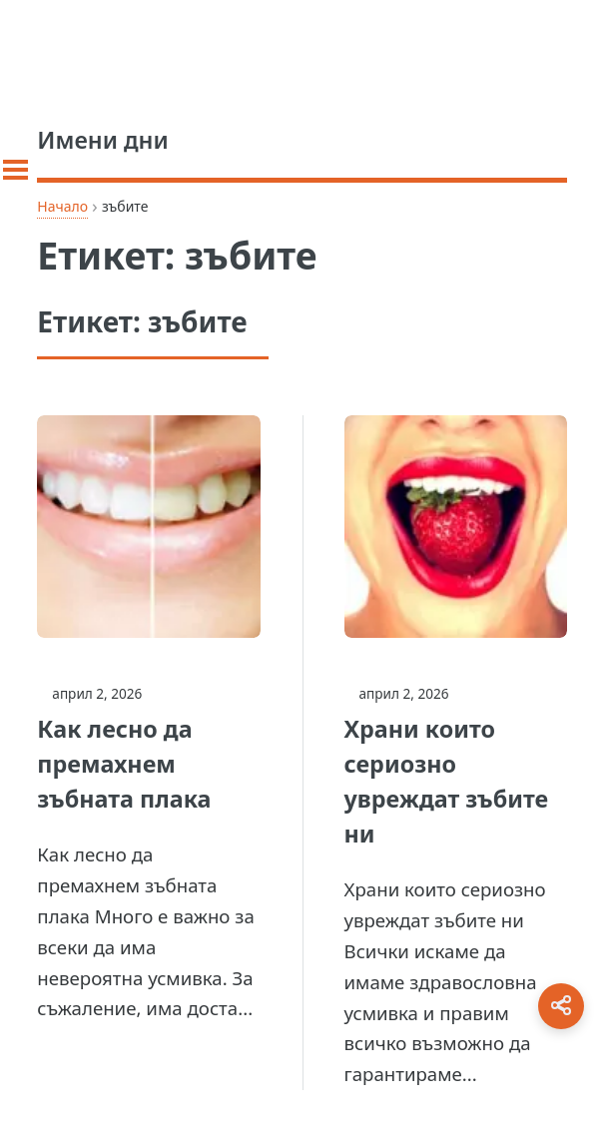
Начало (62, 206)
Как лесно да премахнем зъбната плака (124, 764)
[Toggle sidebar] (15, 170)
